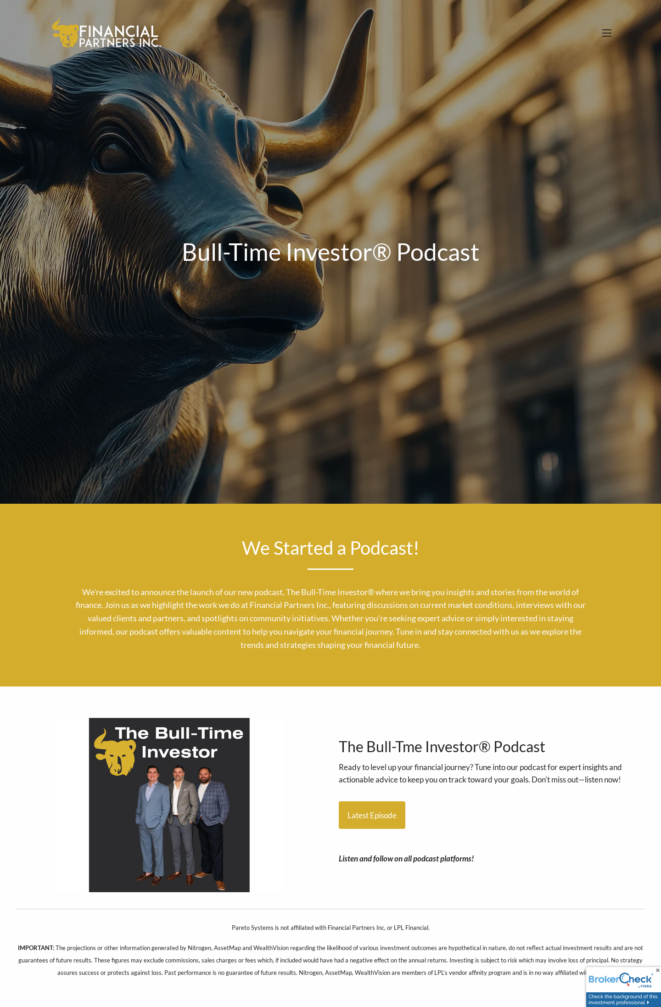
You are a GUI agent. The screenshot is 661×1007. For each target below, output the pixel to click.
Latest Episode (372, 815)
